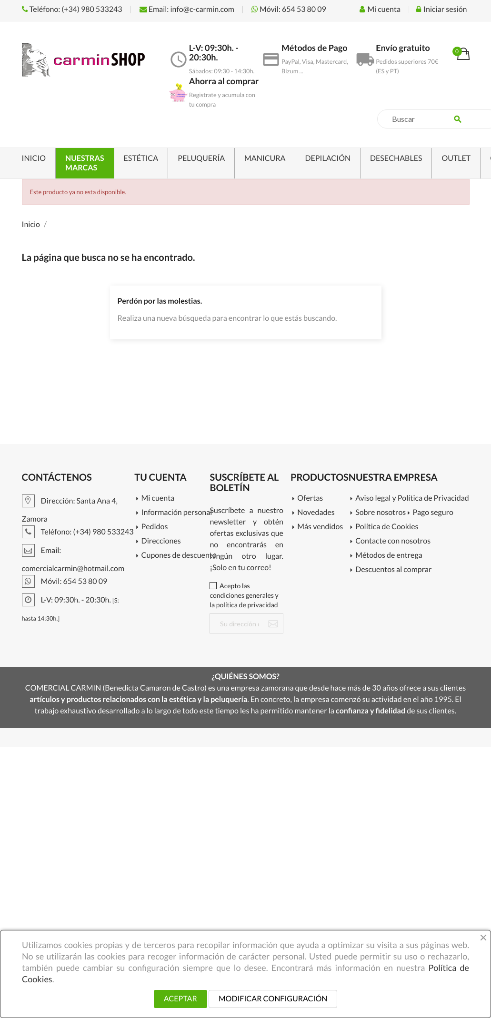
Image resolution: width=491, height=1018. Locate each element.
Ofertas (310, 498)
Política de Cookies (386, 527)
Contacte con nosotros (393, 541)
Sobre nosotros (380, 513)
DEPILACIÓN (328, 158)
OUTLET (456, 158)
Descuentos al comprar (393, 570)
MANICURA (264, 158)
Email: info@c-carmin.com (187, 9)
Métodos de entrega (388, 556)
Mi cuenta (158, 498)
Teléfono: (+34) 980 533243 (72, 9)
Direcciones (161, 541)
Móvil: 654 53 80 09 (288, 9)
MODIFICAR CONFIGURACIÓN (273, 998)
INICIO (34, 158)
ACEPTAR (180, 998)
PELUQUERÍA (201, 158)
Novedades (315, 513)
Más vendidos (320, 527)
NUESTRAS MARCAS (84, 163)
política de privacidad (247, 605)
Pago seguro (433, 513)
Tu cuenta (160, 477)
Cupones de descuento (175, 556)
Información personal (175, 513)
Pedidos (154, 527)
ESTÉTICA (141, 158)
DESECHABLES (396, 158)
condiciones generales (241, 595)
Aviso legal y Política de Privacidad (408, 498)
